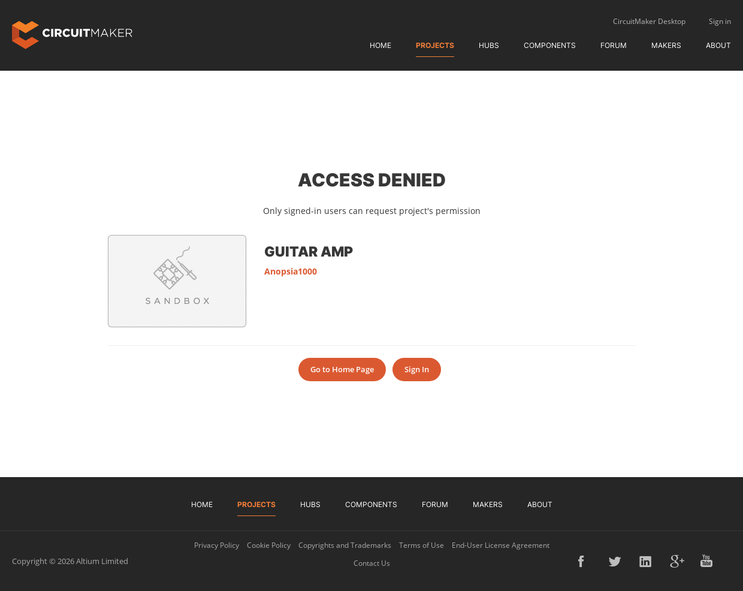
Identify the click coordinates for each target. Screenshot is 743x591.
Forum (613, 45)
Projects (435, 45)
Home (380, 45)
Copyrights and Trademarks (344, 545)
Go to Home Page (342, 369)
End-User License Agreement (500, 545)
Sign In (416, 369)
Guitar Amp (308, 251)
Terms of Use (421, 545)
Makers (666, 45)
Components (550, 45)
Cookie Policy (269, 545)
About (718, 45)
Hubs (489, 45)
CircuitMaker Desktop (649, 21)
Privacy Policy (216, 545)
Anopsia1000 (290, 271)
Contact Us (372, 563)
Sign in (720, 21)
